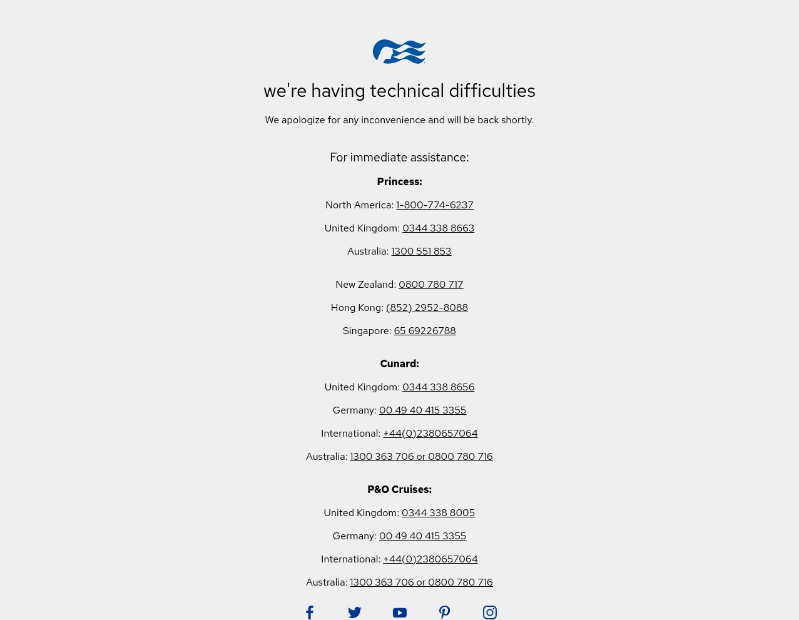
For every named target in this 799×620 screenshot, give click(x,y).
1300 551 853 (422, 251)
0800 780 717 (431, 284)
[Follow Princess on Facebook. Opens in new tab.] (309, 612)
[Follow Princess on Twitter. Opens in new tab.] (354, 612)
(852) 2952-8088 (427, 307)
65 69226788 (425, 330)
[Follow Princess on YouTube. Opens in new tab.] (399, 612)
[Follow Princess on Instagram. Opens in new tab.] (489, 612)
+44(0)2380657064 (430, 433)
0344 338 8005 (438, 512)
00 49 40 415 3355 (423, 410)
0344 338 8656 (438, 387)
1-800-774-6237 (435, 204)
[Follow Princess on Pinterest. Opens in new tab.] (444, 612)
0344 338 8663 (438, 228)
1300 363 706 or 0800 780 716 (421, 456)
